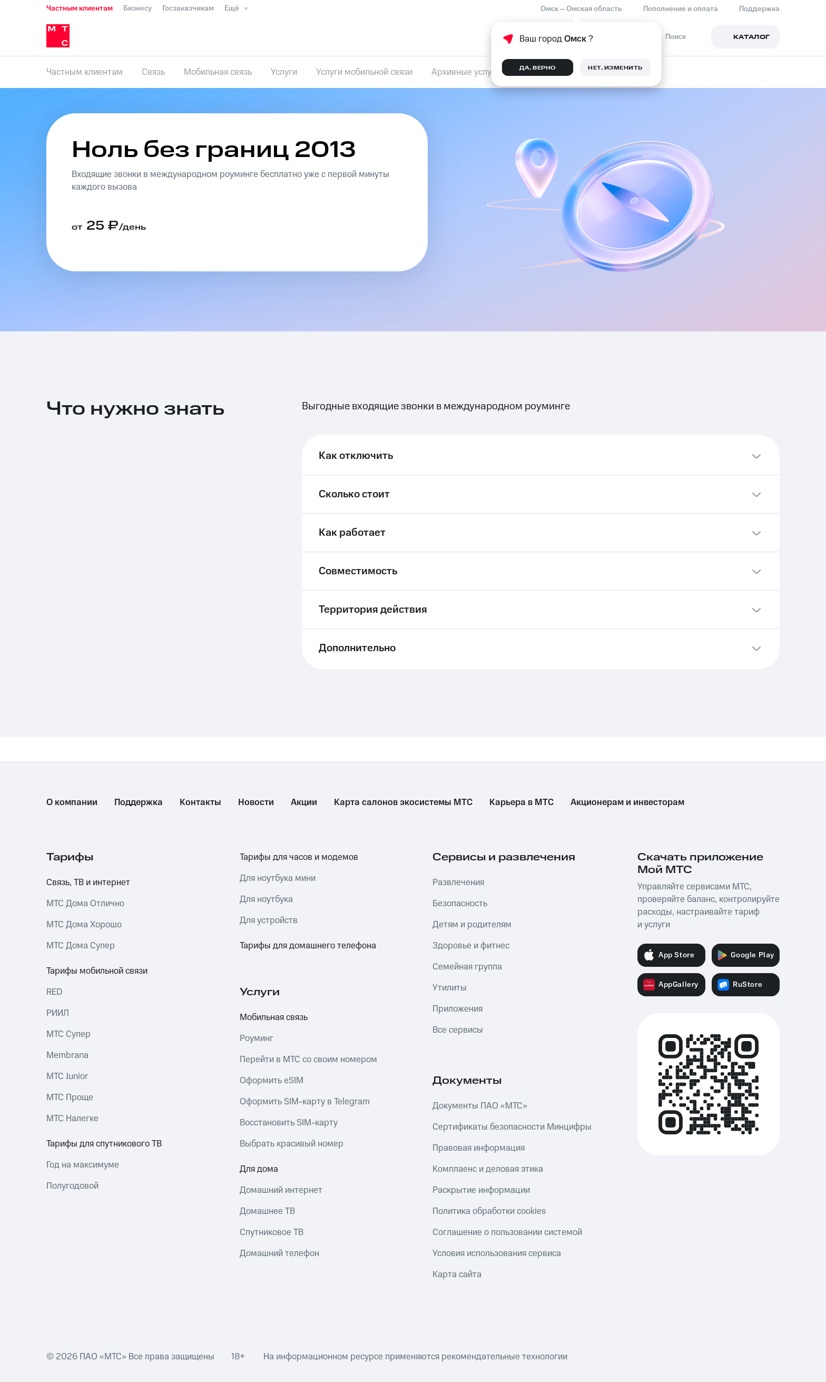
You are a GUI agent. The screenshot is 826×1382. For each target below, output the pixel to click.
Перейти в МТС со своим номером (308, 1059)
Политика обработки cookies (489, 1211)
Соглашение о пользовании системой (507, 1232)
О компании (71, 802)
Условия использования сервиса (496, 1253)
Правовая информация (478, 1148)
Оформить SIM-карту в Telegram (305, 1101)
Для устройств (269, 920)
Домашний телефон (279, 1253)
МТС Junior (67, 1076)
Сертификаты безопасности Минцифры (512, 1127)
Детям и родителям (472, 924)
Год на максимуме (82, 1165)
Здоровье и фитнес (470, 945)
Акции (304, 802)
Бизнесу (137, 8)
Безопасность (459, 903)
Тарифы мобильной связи (97, 971)
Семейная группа (467, 966)
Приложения (457, 1009)
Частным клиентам (79, 8)
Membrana (67, 1055)
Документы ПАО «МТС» (479, 1106)
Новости (256, 802)
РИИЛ (57, 1013)
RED (54, 992)
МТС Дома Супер (80, 945)
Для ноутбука (266, 899)
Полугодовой (72, 1186)
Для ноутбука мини (278, 878)
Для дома (259, 1169)
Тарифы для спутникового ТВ (104, 1144)
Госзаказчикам (188, 8)
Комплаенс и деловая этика (487, 1169)
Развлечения (458, 882)
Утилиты (449, 988)
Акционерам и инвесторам (627, 802)
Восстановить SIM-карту (289, 1122)
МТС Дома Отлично (85, 903)
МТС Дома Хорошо (84, 924)
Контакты (200, 802)
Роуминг (256, 1038)
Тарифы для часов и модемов (299, 857)
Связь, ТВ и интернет (88, 882)
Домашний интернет (281, 1190)
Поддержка (138, 802)
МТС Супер (68, 1034)
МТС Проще (69, 1097)
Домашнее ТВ (267, 1211)
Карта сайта (456, 1274)
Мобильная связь (274, 1017)
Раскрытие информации (481, 1190)
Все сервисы (457, 1030)
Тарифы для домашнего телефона (308, 945)
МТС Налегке (72, 1118)
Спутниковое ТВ (271, 1232)
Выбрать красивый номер (291, 1144)
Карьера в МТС (521, 802)
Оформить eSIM (271, 1080)
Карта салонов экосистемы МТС (403, 802)
